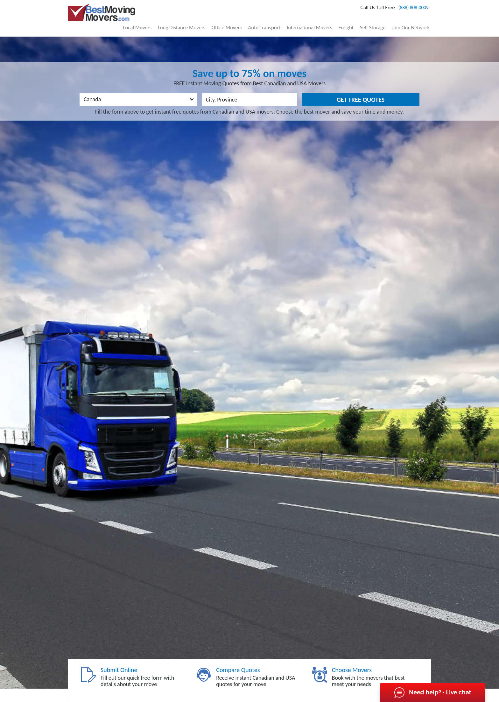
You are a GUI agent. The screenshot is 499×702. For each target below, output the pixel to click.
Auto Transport (281, 22)
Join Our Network (413, 22)
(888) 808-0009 (406, 10)
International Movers (322, 22)
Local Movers (166, 22)
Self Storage (379, 22)
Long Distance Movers (207, 22)
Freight (355, 22)
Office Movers (248, 22)
